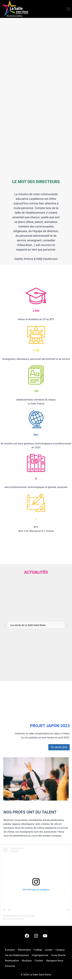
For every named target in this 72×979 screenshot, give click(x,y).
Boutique (27, 960)
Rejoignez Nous (54, 960)
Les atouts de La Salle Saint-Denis (28, 625)
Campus (60, 949)
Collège (38, 949)
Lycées (49, 949)
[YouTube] (45, 936)
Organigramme (40, 955)
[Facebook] (27, 936)
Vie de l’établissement (17, 955)
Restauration (12, 960)
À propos (10, 949)
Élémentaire (24, 949)
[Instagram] (36, 936)
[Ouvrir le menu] (63, 9)
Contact (39, 960)
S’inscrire (10, 966)
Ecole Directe (58, 955)
